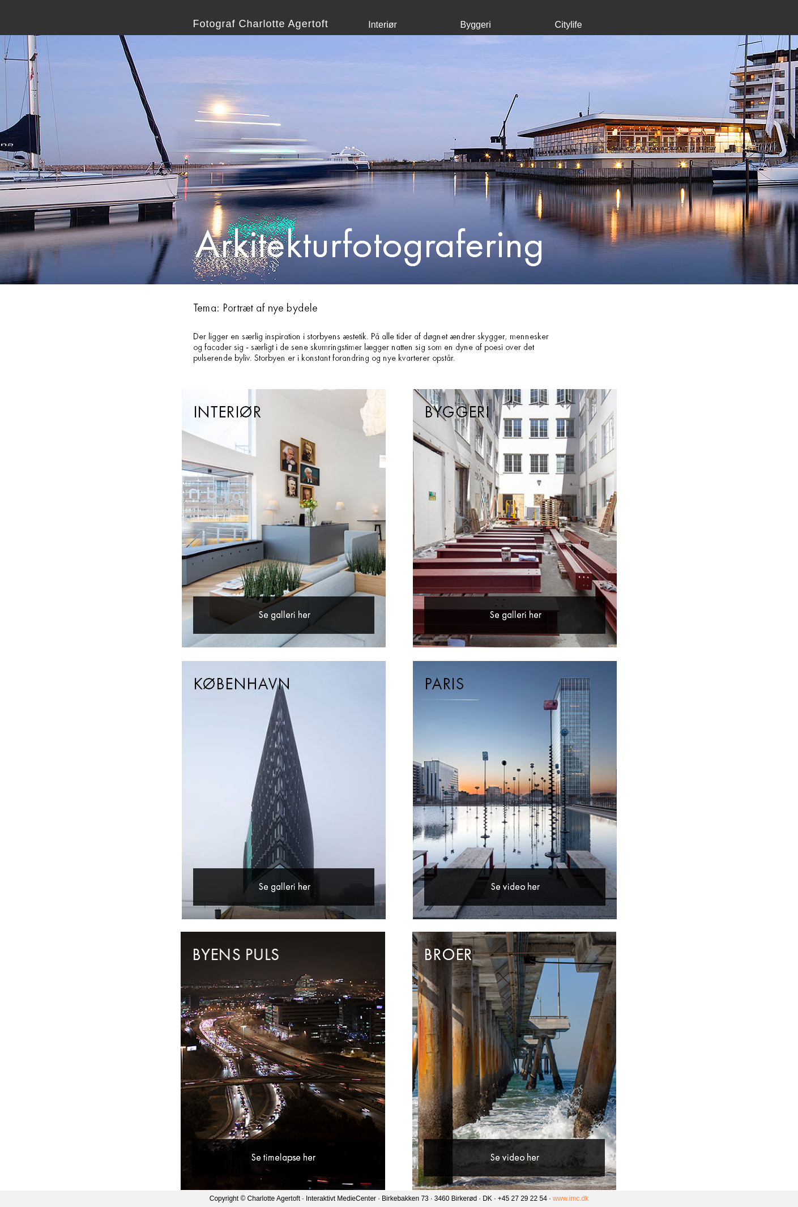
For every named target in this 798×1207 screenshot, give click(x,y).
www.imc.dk (570, 1198)
